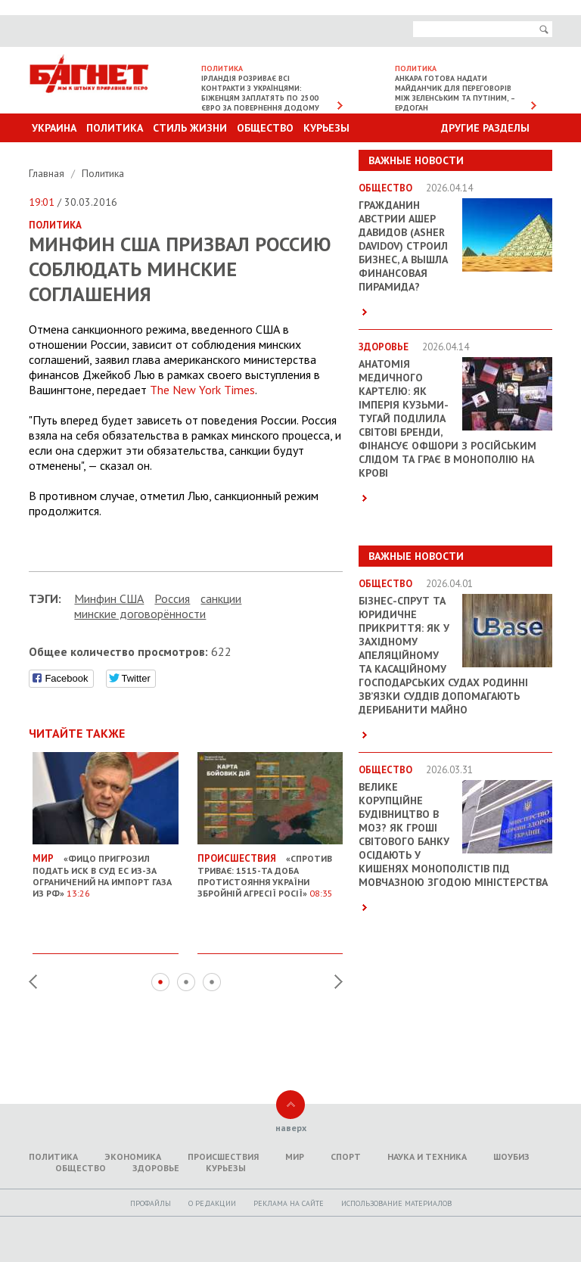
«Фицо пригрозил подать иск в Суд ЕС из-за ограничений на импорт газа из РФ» (106, 870)
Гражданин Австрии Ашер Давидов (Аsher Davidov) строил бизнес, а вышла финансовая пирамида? (403, 246)
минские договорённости (140, 613)
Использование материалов (396, 1203)
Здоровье (155, 1167)
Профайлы (150, 1203)
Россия (172, 598)
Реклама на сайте (288, 1203)
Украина (54, 128)
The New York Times (202, 389)
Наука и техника (427, 1156)
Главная (48, 173)
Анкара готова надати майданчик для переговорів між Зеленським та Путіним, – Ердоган (455, 93)
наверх (290, 1127)
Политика (114, 128)
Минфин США (109, 598)
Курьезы (326, 128)
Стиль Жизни (190, 128)
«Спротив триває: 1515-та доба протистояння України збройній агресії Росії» (270, 870)
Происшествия (223, 1156)
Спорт (346, 1156)
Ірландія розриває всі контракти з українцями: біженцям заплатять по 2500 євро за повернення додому (260, 93)
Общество (265, 128)
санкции (220, 598)
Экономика (132, 1156)
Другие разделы (485, 128)
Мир (294, 1156)
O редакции (212, 1203)
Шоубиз (511, 1156)
